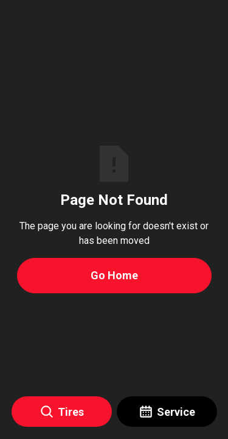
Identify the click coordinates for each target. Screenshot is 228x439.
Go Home (114, 275)
